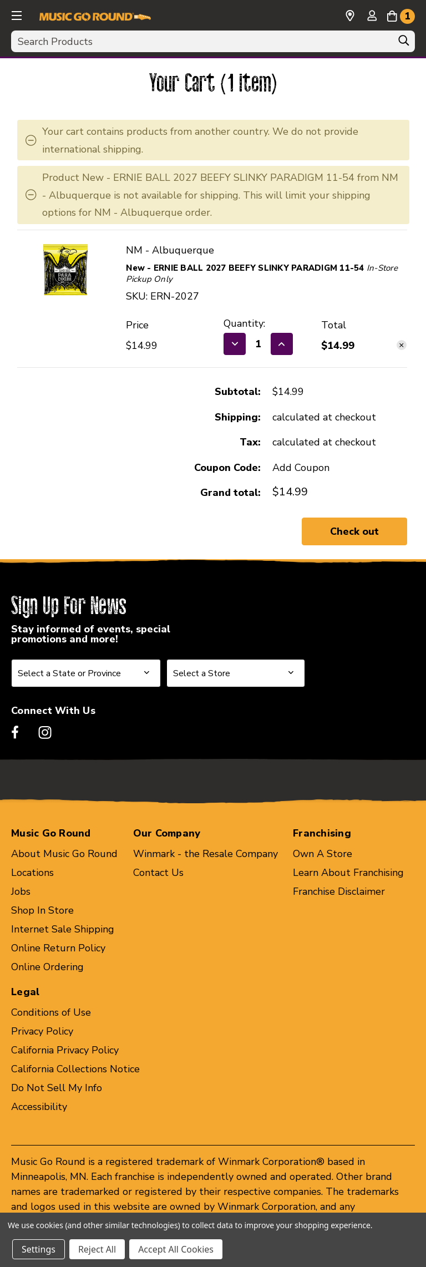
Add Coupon (300, 467)
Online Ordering (47, 967)
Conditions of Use (51, 1012)
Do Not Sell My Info (56, 1087)
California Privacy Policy (65, 1050)
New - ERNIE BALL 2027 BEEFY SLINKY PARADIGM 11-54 (245, 267)
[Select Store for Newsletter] (235, 673)
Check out (354, 531)
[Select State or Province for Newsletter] (86, 673)
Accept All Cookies (176, 1249)
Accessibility (39, 1106)
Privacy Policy (42, 1031)
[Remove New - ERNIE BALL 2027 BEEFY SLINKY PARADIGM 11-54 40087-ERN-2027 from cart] (402, 345)
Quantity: (244, 323)
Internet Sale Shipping (62, 929)
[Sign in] (371, 16)
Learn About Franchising (348, 872)
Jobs (21, 891)
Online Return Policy (58, 948)
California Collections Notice (75, 1069)
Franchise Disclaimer (339, 891)
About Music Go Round (64, 853)
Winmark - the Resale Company (205, 853)
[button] (15, 14)
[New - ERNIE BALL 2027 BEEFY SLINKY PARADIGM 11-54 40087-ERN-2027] (258, 344)
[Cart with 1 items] (401, 14)
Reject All (97, 1249)
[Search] (404, 43)
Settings (38, 1249)
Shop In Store (42, 910)
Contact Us (158, 872)
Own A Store (322, 853)
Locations (32, 872)
